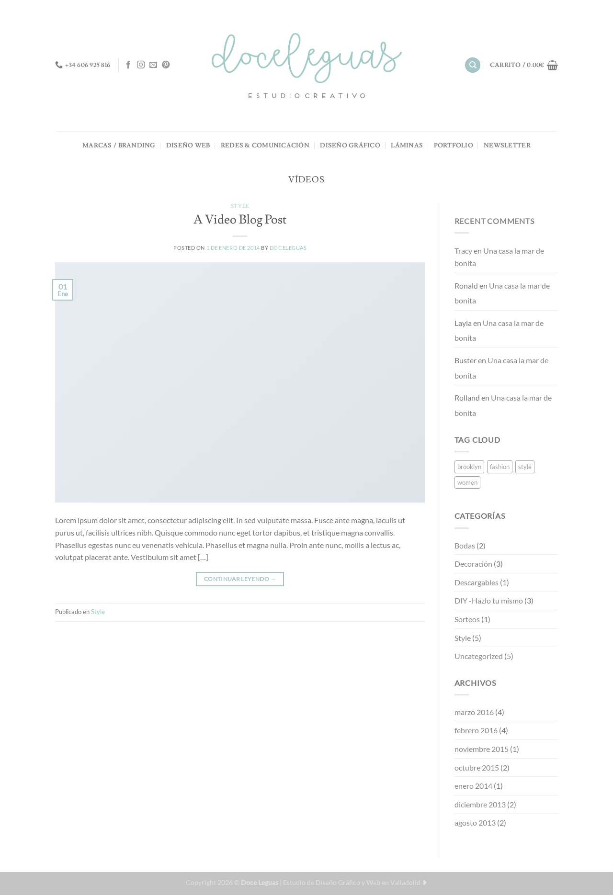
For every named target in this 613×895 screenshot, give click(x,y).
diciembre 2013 (480, 804)
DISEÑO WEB (188, 145)
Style (240, 206)
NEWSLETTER (507, 145)
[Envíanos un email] (153, 65)
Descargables (476, 582)
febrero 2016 (476, 730)
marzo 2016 (474, 711)
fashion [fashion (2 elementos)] (500, 466)
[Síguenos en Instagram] (141, 65)
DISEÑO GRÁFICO (350, 145)
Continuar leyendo (240, 578)
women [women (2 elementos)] (467, 482)
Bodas (464, 545)
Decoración (473, 563)
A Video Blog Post (239, 220)
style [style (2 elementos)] (525, 466)
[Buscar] (472, 65)
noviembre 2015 (481, 748)
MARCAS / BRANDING (118, 145)
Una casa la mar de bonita (499, 257)
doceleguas (288, 248)
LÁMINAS (407, 145)
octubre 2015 (476, 767)
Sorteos (467, 619)
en (468, 250)
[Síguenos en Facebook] (128, 65)
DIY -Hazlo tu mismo (488, 600)
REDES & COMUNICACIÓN (265, 145)
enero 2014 (473, 785)
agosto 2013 (475, 822)
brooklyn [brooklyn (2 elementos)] (469, 466)
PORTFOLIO (453, 145)
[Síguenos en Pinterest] (166, 65)
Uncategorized (478, 655)
